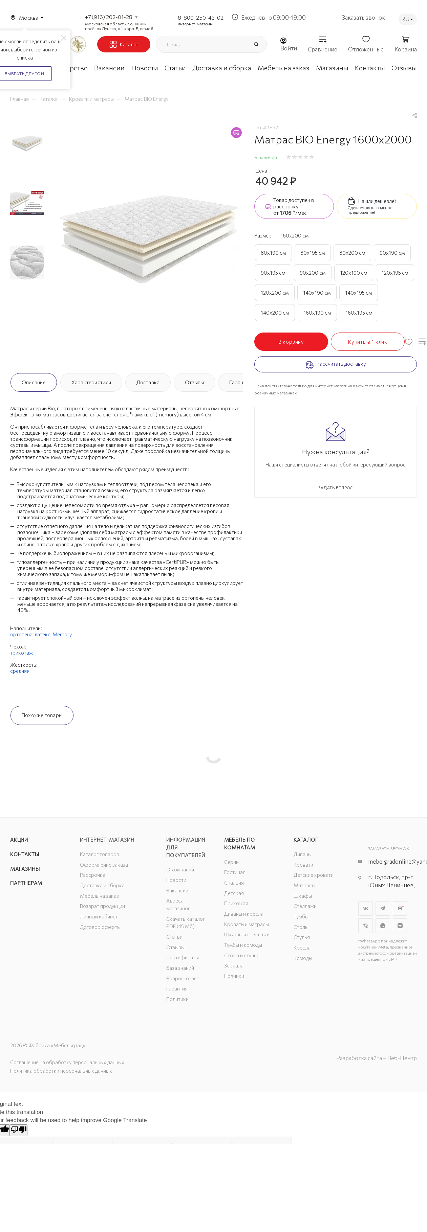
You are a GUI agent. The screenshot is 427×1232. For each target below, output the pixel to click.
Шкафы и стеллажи (247, 934)
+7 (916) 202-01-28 (108, 17)
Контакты (24, 854)
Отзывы (194, 382)
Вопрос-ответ (182, 978)
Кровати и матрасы (246, 924)
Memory (62, 634)
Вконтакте (365, 908)
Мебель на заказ (99, 896)
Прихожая (236, 903)
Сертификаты (182, 957)
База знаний (180, 968)
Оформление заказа (104, 865)
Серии (231, 862)
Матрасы (304, 885)
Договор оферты (100, 927)
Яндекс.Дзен (400, 925)
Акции (19, 840)
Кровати (303, 865)
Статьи (174, 937)
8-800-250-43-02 (200, 17)
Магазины (25, 869)
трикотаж (21, 652)
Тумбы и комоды (243, 945)
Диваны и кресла (243, 914)
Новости (176, 880)
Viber (365, 925)
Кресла (302, 947)
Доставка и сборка (102, 885)
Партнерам (26, 883)
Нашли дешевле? (377, 201)
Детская (234, 893)
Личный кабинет (99, 916)
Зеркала (233, 965)
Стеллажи (305, 906)
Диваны (303, 854)
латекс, (43, 634)
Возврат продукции (102, 906)
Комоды (303, 958)
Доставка (148, 382)
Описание (34, 382)
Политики (177, 999)
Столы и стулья (241, 955)
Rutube (400, 908)
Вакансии (177, 890)
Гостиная (234, 872)
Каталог (306, 840)
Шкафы (303, 896)
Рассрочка (92, 875)
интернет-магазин (195, 24)
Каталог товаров (99, 854)
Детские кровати (314, 875)
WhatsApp (383, 925)
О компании (180, 869)
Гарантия (240, 382)
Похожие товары (42, 715)
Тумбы (301, 916)
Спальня (234, 883)
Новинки (234, 976)
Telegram (383, 908)
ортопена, (22, 634)
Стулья (302, 937)
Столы (301, 927)
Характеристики (91, 382)
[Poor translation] (18, 1130)
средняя (19, 671)
